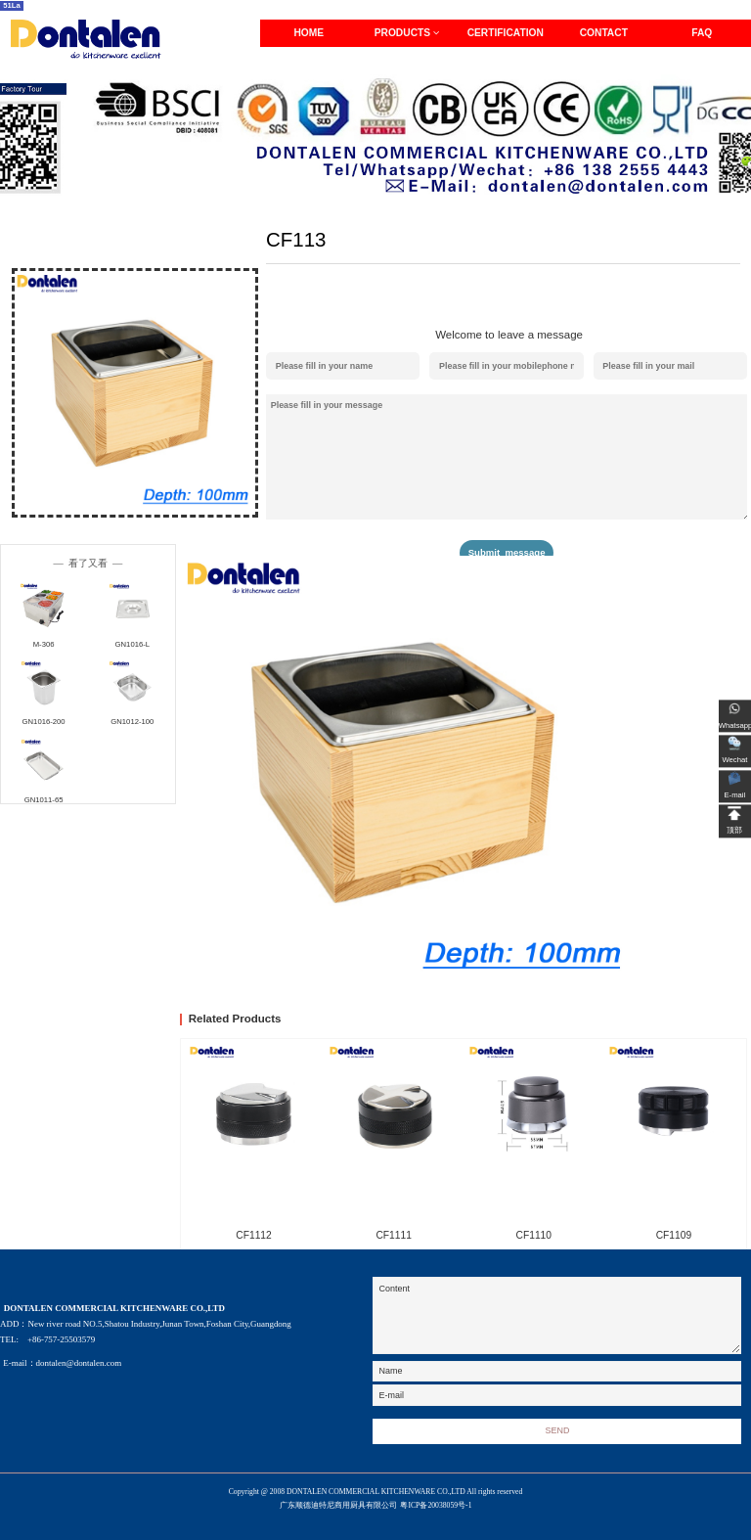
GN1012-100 (132, 721)
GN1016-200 (44, 721)
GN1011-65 (44, 799)
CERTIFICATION (505, 32)
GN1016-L (132, 644)
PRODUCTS (407, 32)
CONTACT (604, 32)
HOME (308, 32)
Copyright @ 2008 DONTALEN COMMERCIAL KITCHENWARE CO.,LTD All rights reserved (376, 1500)
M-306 (44, 644)
